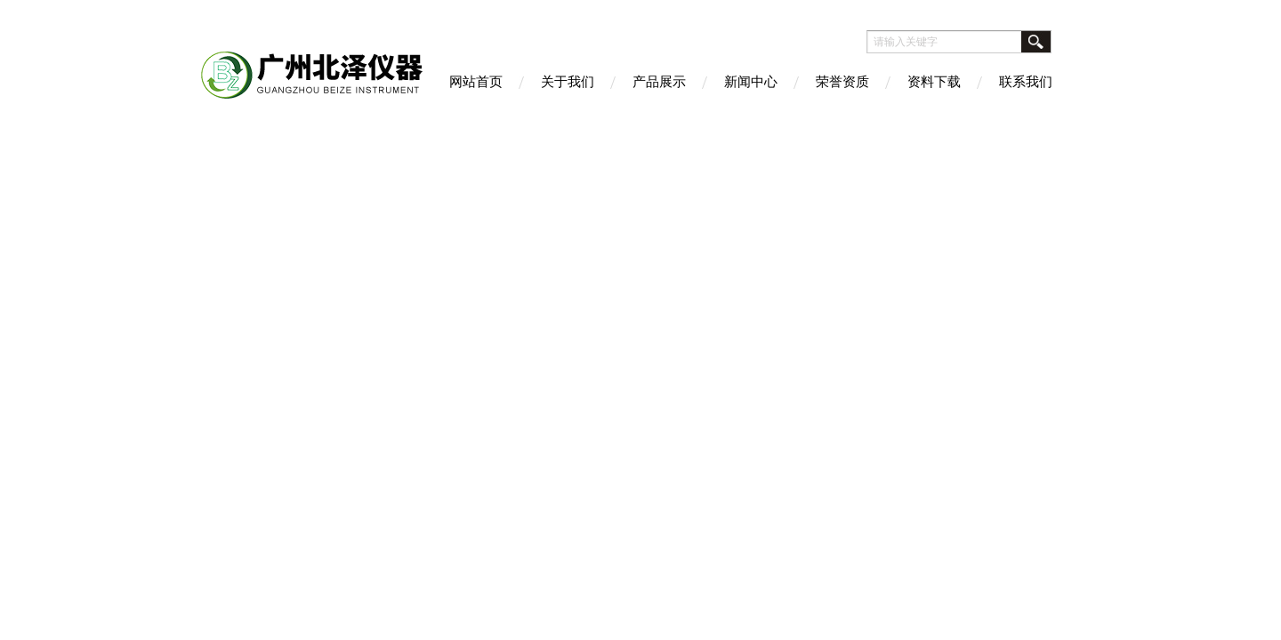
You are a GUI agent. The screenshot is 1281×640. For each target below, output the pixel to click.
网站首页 (476, 81)
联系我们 (1025, 81)
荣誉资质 (842, 81)
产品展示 (659, 81)
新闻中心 (750, 81)
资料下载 (934, 81)
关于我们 (567, 81)
